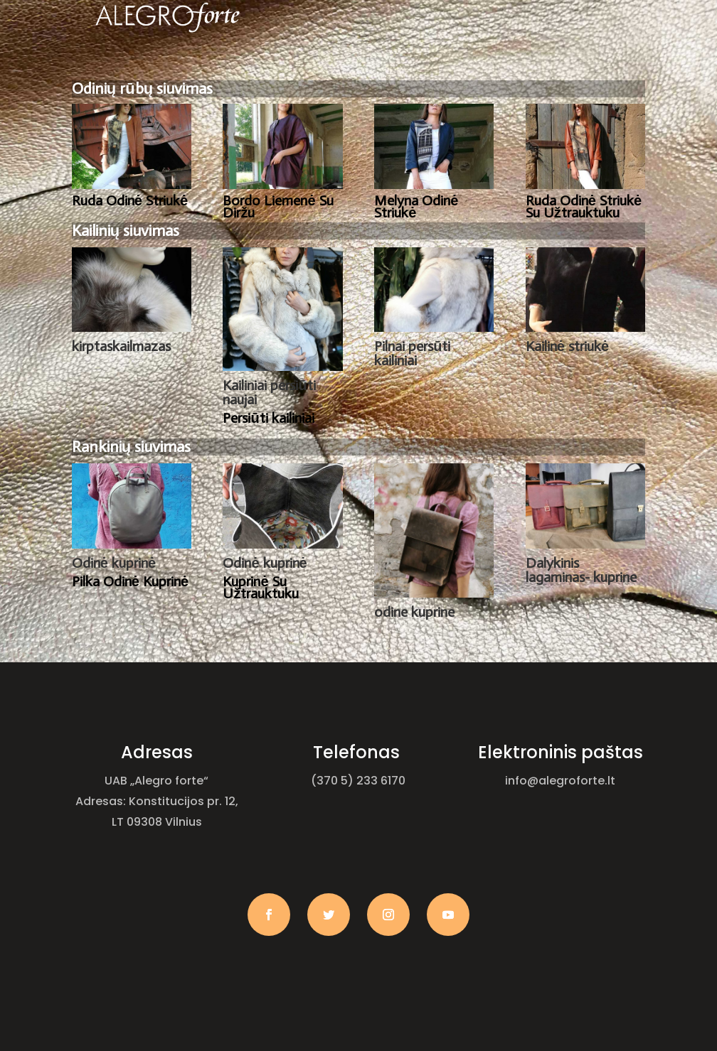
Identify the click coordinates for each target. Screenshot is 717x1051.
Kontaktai (531, 66)
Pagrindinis (193, 66)
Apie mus (272, 66)
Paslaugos (359, 66)
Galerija (445, 66)
